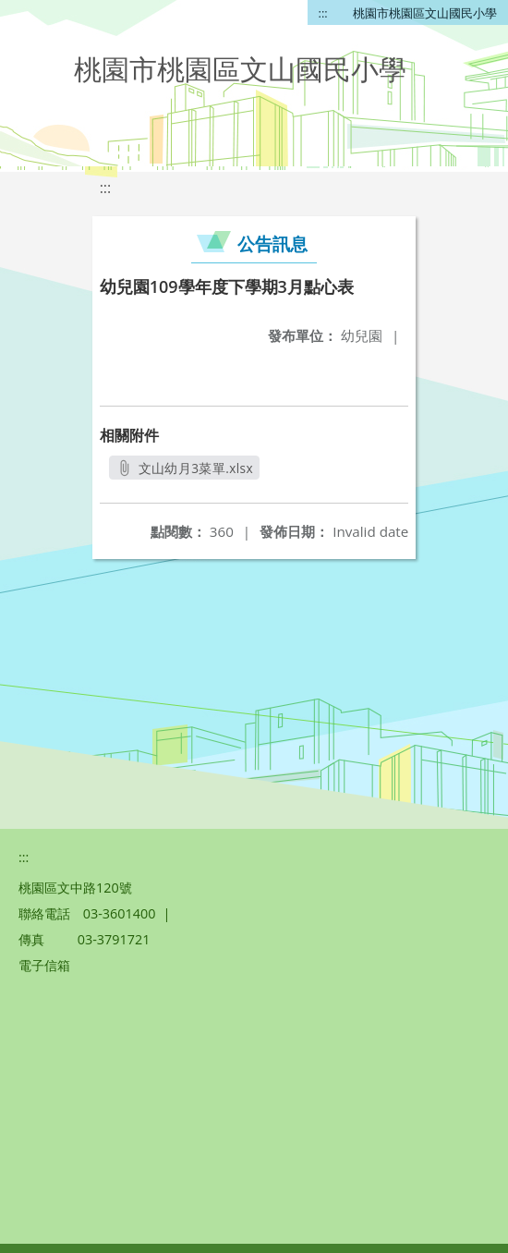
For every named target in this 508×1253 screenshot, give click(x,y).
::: (323, 13)
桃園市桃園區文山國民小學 (425, 13)
